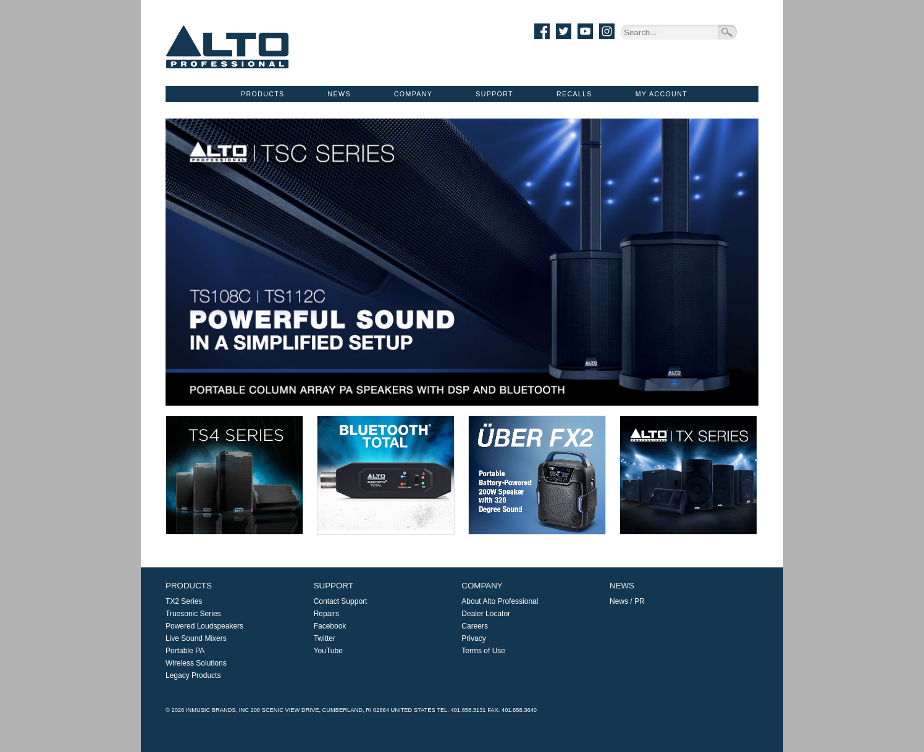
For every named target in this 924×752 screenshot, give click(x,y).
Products (262, 94)
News (339, 94)
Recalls (574, 94)
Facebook (330, 626)
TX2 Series (184, 601)
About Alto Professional (499, 601)
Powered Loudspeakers (204, 626)
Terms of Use (483, 650)
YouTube (328, 650)
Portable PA (185, 650)
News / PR (627, 601)
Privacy (473, 638)
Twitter (324, 638)
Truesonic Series (193, 613)
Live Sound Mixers (196, 638)
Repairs (326, 613)
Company (413, 94)
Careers (474, 626)
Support (494, 94)
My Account (661, 94)
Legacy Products (193, 675)
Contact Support (341, 601)
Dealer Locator (485, 613)
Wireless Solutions (196, 663)
